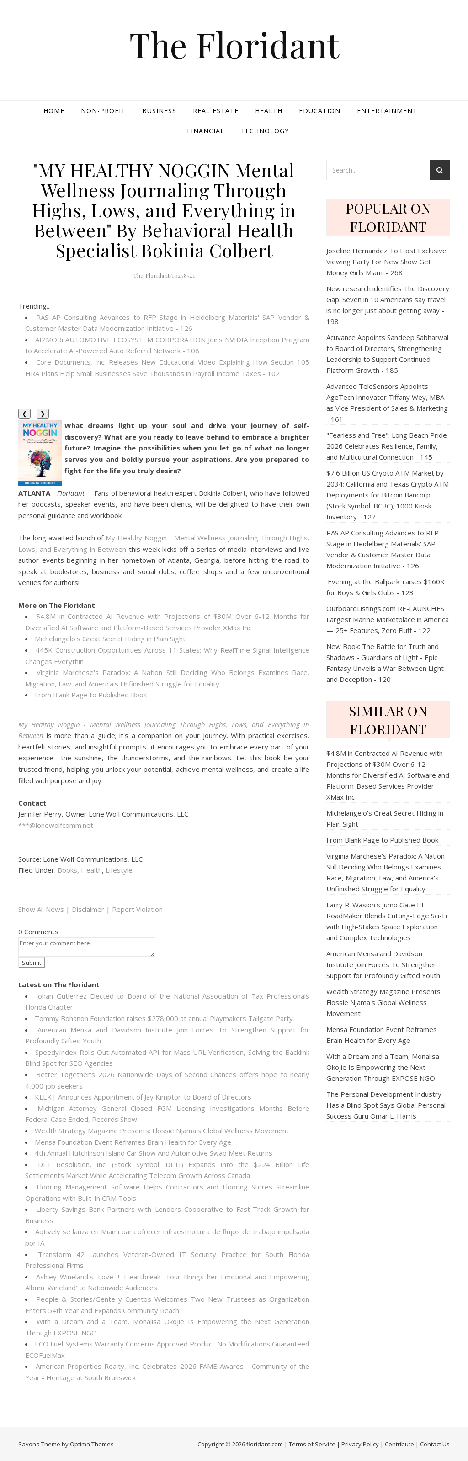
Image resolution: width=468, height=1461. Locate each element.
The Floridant (234, 44)
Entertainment (387, 110)
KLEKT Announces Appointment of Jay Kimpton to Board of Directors (143, 1096)
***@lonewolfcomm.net (55, 825)
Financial (205, 130)
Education (319, 110)
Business (159, 110)
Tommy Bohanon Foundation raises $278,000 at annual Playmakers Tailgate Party (164, 1018)
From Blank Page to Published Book (91, 694)
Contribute (399, 1444)
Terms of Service (312, 1444)
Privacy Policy (360, 1444)
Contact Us (435, 1444)
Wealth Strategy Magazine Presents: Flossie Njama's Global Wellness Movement (162, 1130)
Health (268, 110)
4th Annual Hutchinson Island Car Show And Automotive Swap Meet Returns (153, 1152)
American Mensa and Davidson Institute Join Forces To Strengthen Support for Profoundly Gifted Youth (383, 964)
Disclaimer (88, 909)
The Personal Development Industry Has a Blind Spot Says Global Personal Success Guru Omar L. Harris (386, 1105)
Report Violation (137, 909)
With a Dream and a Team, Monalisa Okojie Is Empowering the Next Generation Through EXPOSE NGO (382, 1067)
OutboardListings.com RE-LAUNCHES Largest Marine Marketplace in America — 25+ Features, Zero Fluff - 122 (387, 619)
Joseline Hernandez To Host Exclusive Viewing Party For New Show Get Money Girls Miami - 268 (386, 261)
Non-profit (103, 110)
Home (53, 110)
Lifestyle (119, 870)
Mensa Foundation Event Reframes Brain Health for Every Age (133, 1142)
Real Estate (216, 110)
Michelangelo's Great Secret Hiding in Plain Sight (110, 638)
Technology (265, 130)
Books (67, 870)
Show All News (41, 909)
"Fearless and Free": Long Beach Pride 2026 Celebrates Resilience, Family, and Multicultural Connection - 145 (386, 445)
